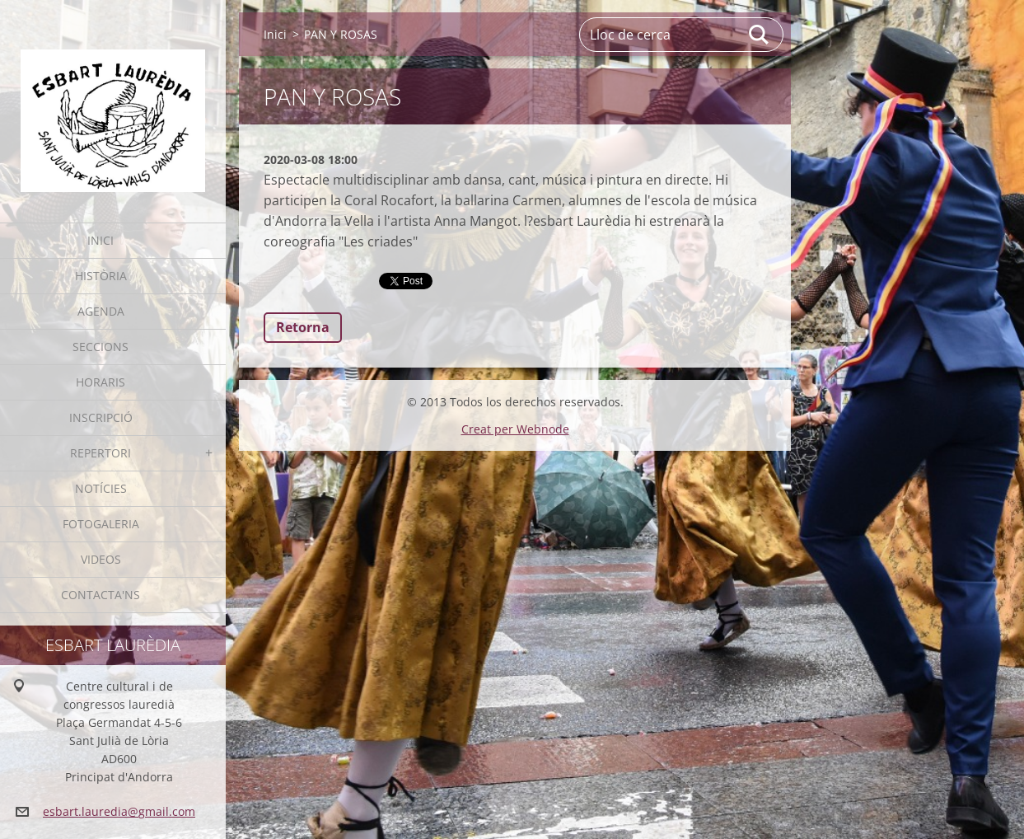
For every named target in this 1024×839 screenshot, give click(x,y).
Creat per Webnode (515, 429)
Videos (101, 559)
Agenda (100, 311)
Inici (100, 240)
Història (101, 276)
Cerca (759, 34)
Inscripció (101, 417)
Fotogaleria (101, 524)
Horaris (100, 382)
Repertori (100, 453)
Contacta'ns (100, 594)
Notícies (101, 488)
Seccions (100, 346)
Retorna (303, 327)
